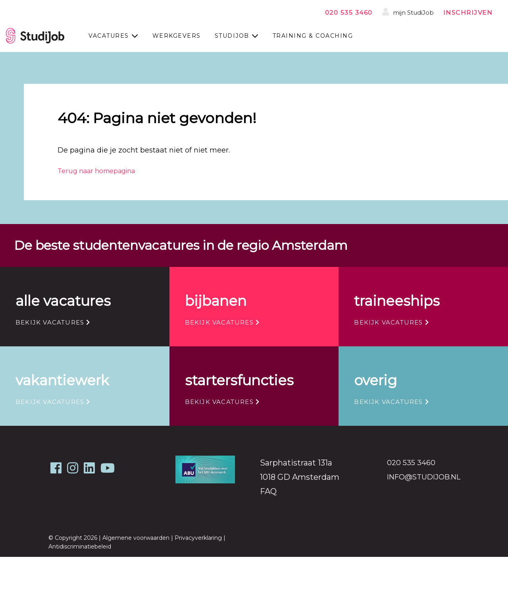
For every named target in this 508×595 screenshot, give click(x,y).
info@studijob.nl (423, 477)
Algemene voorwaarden (135, 537)
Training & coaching (313, 35)
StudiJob (232, 35)
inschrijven (468, 12)
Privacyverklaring (198, 537)
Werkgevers (176, 35)
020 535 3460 (349, 12)
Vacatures (109, 35)
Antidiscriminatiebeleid (79, 546)
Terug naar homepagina (96, 171)
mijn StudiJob (408, 12)
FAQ (268, 491)
